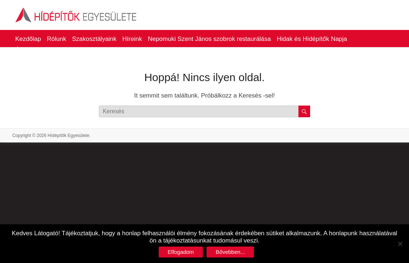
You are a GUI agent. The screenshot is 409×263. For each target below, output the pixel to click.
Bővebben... (230, 252)
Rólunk (56, 38)
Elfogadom (181, 252)
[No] (400, 243)
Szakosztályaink (94, 38)
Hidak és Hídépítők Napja (312, 38)
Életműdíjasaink (37, 49)
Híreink (132, 38)
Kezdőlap (28, 38)
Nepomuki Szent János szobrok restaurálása (209, 38)
